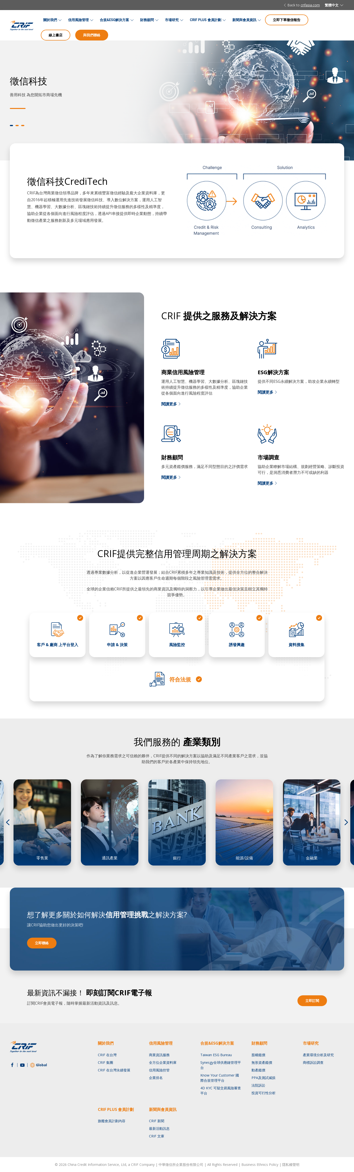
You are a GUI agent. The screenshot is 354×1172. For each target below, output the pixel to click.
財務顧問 (147, 20)
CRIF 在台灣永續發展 (114, 1070)
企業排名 (156, 1077)
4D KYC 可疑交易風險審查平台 (220, 1090)
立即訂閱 (312, 1000)
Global (38, 1065)
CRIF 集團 (105, 1062)
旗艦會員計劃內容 (111, 1121)
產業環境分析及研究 (318, 1054)
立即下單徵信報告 (286, 19)
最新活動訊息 (159, 1128)
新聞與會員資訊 (244, 20)
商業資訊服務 (159, 1054)
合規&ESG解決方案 (114, 20)
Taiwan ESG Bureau (216, 1054)
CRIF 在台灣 (107, 1054)
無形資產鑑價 (261, 1062)
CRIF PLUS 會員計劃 (205, 20)
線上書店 (55, 35)
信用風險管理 (78, 20)
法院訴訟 (258, 1085)
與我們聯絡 (91, 35)
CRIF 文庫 (156, 1136)
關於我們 (50, 20)
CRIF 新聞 (156, 1121)
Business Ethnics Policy (259, 1164)
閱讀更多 (171, 404)
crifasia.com (310, 5)
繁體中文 (334, 5)
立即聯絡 (42, 943)
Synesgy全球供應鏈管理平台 (220, 1065)
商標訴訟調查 (313, 1062)
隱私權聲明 (290, 1164)
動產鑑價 (258, 1070)
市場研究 (172, 20)
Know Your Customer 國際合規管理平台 (219, 1078)
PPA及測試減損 (263, 1077)
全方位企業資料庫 (163, 1062)
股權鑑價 (258, 1054)
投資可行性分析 (263, 1093)
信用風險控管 (159, 1070)
